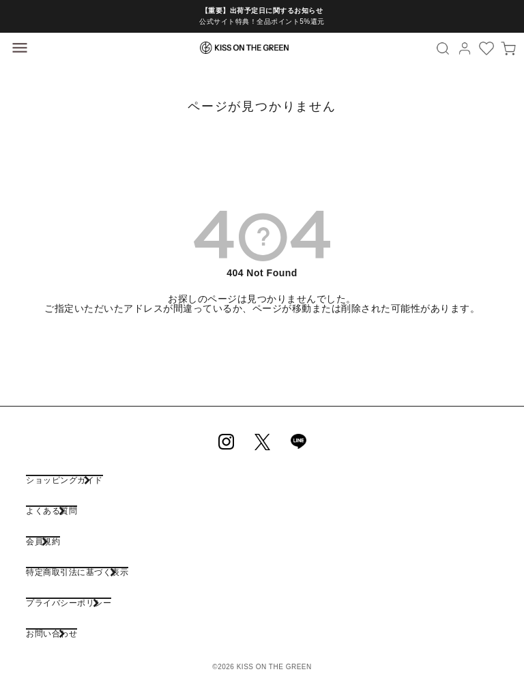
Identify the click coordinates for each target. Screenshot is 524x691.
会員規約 (43, 541)
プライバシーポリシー (68, 602)
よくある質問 (51, 510)
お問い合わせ (51, 633)
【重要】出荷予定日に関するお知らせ (262, 10)
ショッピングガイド (64, 479)
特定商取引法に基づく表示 (77, 572)
